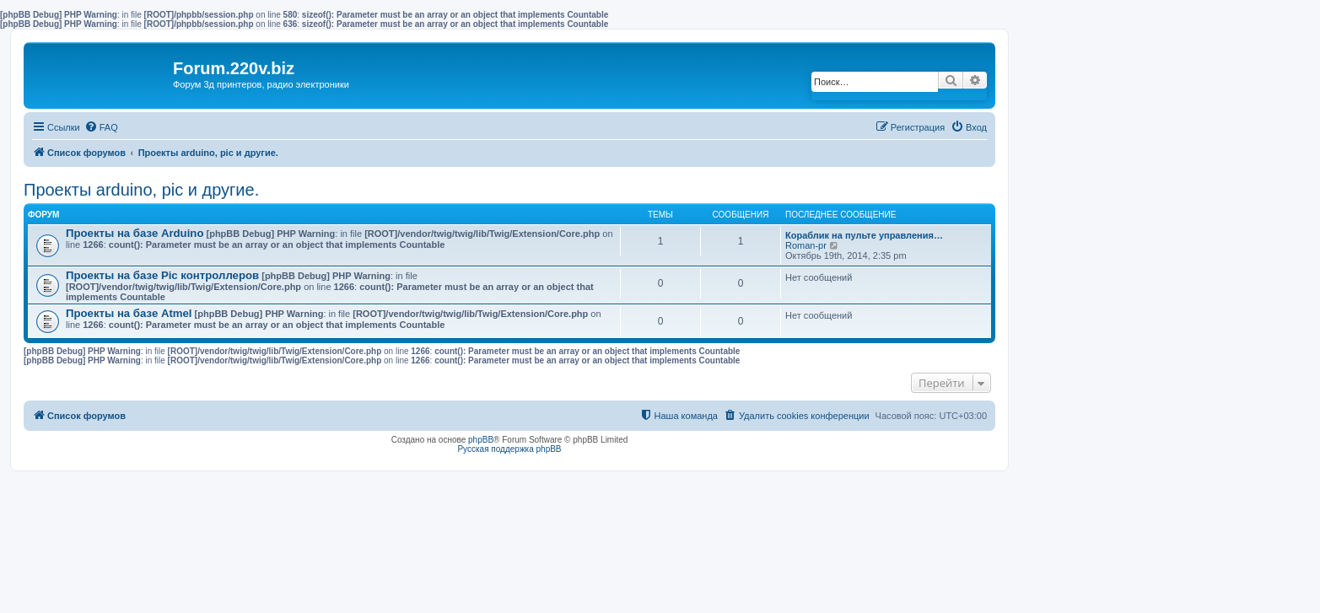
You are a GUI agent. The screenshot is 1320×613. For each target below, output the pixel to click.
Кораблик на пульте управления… (864, 235)
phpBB (480, 439)
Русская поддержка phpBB (509, 449)
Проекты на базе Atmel (129, 313)
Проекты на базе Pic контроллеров (162, 275)
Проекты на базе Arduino (134, 233)
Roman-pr (806, 245)
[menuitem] (101, 127)
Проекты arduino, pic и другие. (141, 189)
